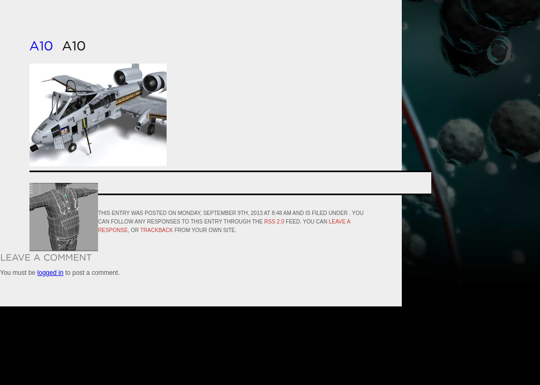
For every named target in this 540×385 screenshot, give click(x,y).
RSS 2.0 (274, 222)
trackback (156, 230)
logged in (51, 272)
